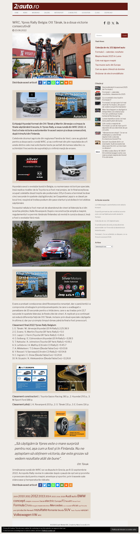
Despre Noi (108, 13)
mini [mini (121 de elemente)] (64, 506)
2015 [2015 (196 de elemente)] (53, 496)
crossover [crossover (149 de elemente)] (35, 501)
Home (16, 13)
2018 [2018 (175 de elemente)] (63, 497)
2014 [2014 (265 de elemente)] (48, 496)
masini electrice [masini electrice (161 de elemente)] (44, 506)
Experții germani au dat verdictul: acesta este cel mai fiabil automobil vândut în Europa (110, 214)
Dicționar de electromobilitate (109, 73)
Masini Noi (35, 13)
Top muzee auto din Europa (107, 65)
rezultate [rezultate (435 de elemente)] (40, 510)
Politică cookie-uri (48, 531)
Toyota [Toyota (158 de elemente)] (77, 510)
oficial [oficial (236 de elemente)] (75, 505)
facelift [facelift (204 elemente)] (68, 501)
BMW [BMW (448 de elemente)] (81, 496)
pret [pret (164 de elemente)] (15, 510)
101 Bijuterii (86, 13)
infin (88, 525)
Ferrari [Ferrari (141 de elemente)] (74, 501)
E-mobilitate (72, 13)
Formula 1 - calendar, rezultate (109, 52)
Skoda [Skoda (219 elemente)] (61, 510)
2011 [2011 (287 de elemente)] (28, 496)
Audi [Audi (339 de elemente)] (68, 496)
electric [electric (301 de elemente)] (49, 501)
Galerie (47, 13)
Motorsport (59, 13)
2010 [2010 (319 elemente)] (21, 496)
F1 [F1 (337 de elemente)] (63, 501)
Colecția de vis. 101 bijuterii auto (107, 221)
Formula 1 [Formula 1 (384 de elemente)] (20, 505)
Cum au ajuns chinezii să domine (110, 69)
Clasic (97, 13)
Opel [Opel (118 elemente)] (79, 506)
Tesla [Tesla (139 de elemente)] (72, 510)
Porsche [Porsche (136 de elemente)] (84, 506)
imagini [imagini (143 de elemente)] (34, 506)
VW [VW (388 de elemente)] (34, 515)
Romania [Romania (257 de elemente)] (52, 510)
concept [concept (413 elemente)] (19, 501)
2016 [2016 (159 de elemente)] (58, 497)
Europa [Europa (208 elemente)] (58, 501)
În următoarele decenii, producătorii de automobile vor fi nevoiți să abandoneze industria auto (110, 227)
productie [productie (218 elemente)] (21, 510)
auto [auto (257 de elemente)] (74, 496)
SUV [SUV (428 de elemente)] (67, 510)
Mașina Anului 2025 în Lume (108, 56)
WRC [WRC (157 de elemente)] (40, 515)
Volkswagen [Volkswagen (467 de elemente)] (22, 515)
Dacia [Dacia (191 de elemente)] (42, 501)
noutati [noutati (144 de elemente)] (68, 506)
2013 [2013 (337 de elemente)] (41, 496)
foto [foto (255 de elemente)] (29, 505)
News (25, 13)
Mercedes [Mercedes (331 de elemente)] (56, 505)
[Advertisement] (111, 178)
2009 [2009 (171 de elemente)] (15, 497)
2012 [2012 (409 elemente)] (34, 496)
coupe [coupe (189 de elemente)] (28, 501)
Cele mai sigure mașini (105, 60)
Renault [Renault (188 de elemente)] (30, 510)
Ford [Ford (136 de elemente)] (78, 501)
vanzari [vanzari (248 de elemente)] (84, 510)
